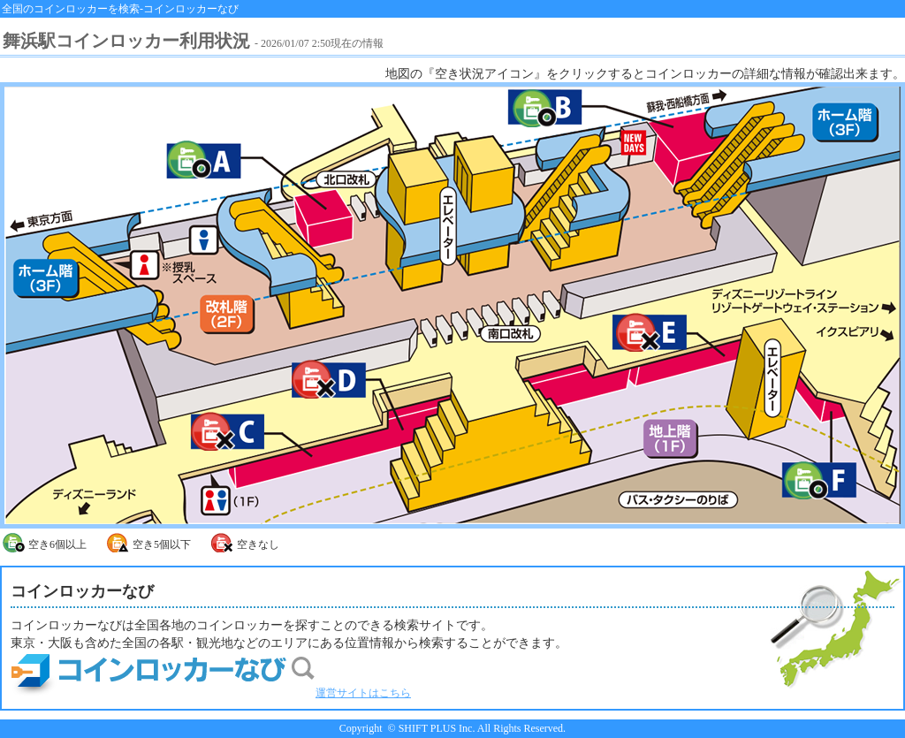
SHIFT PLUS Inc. (437, 728)
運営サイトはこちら (211, 693)
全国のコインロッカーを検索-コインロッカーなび (120, 9)
